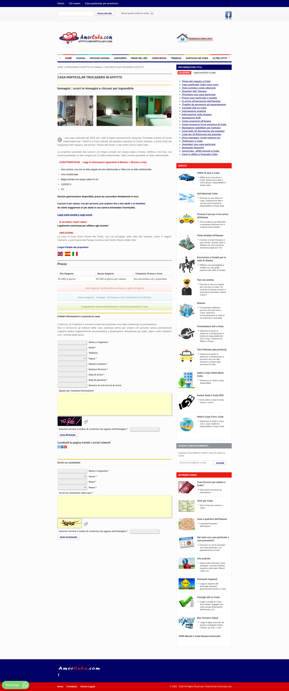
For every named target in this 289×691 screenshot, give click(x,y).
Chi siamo (74, 3)
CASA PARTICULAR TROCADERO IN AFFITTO (124, 67)
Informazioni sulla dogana (196, 114)
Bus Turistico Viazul (207, 618)
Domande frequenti (193, 147)
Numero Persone (97, 369)
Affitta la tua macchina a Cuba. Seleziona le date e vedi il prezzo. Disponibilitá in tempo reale (213, 181)
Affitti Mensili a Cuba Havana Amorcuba (199, 636)
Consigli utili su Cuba (194, 107)
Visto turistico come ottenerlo (199, 87)
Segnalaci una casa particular (199, 144)
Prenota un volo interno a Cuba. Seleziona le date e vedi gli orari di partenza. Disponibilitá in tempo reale (212, 202)
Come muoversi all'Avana (196, 121)
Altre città (220, 58)
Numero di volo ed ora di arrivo (105, 385)
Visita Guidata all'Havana (210, 235)
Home (61, 3)
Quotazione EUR (191, 117)
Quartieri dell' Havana (194, 91)
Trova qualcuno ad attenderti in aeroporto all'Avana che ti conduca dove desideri (213, 224)
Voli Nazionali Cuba (207, 193)
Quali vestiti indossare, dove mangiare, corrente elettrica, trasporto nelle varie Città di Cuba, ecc (212, 567)
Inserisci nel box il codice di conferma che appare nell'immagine (92, 429)
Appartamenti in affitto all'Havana (84, 67)
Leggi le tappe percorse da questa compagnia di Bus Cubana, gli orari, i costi (212, 625)
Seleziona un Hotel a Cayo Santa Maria (212, 381)
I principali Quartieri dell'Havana (208, 524)
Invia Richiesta (68, 435)
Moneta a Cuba (139, 162)
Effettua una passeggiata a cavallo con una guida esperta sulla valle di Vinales (213, 267)
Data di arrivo (96, 374)
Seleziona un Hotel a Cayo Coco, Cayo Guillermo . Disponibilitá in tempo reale (212, 423)
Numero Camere (97, 364)
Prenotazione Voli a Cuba (210, 326)
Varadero (120, 58)
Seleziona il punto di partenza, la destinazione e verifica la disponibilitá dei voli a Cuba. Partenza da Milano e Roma (212, 336)
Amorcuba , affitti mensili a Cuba (200, 151)
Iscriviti (220, 463)
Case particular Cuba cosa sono (200, 84)
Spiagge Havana (100, 58)
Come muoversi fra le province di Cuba (204, 124)
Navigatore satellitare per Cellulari (201, 127)
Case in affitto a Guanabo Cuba (199, 154)
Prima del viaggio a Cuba (196, 81)
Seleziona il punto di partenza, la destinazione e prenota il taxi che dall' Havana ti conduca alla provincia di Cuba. (212, 359)
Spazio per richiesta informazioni (76, 390)
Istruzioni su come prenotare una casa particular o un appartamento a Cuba (213, 547)
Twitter (59, 447)
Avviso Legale (87, 686)
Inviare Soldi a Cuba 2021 (210, 395)
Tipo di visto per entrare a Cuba (211, 506)
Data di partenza (97, 380)
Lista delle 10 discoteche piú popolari (203, 131)
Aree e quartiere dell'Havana (212, 519)
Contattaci (71, 686)
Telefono (93, 353)
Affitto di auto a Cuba (208, 173)
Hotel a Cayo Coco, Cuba (210, 416)
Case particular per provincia (101, 3)
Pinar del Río (139, 58)
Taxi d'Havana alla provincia (212, 349)
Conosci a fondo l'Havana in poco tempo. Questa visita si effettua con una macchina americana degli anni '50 (212, 244)
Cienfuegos (159, 58)
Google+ (65, 447)
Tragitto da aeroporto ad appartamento (204, 104)
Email (92, 347)
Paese (92, 358)
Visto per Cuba (205, 501)
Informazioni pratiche (194, 111)
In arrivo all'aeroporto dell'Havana (201, 101)
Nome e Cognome (98, 342)
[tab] (184, 73)
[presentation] (184, 73)
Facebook (228, 15)
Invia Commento (68, 537)
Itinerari (201, 303)
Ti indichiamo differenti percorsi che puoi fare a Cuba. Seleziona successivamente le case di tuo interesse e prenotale (212, 312)
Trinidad (176, 58)
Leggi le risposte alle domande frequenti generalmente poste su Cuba (213, 586)
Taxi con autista (205, 280)
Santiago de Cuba (197, 58)
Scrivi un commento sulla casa (75, 493)
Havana (81, 58)
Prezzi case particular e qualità (199, 97)
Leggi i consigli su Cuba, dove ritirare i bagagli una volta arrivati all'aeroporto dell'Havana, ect (211, 606)
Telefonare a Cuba (192, 141)
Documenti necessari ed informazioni (211, 491)
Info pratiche (203, 558)
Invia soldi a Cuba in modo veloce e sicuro (212, 401)
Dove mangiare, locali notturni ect (201, 137)
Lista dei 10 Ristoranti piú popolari (201, 134)
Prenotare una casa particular (199, 94)
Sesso (92, 476)
